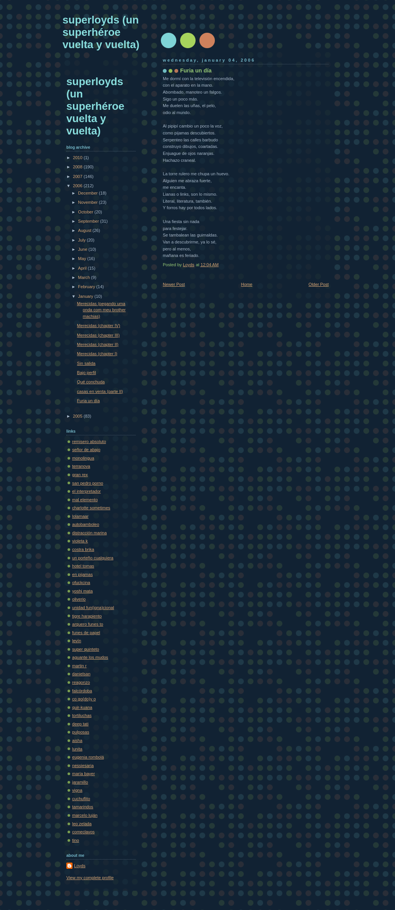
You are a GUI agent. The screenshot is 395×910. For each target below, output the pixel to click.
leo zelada (81, 823)
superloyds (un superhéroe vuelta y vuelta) (100, 32)
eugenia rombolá (88, 757)
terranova (81, 466)
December (88, 193)
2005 (78, 416)
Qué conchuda (91, 381)
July (82, 240)
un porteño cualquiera (92, 558)
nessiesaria (83, 765)
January (86, 296)
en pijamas (82, 574)
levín (76, 640)
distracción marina (89, 533)
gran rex (80, 474)
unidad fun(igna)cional (93, 607)
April (83, 268)
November (88, 202)
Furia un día (88, 400)
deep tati (80, 724)
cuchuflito (81, 798)
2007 (78, 176)
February (87, 286)
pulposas (80, 732)
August (85, 230)
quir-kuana (82, 707)
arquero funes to (87, 624)
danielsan (81, 674)
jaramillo (80, 782)
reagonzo (81, 682)
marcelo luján (85, 815)
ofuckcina (81, 582)
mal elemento (85, 499)
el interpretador (86, 491)
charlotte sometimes (91, 507)
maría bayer (83, 773)
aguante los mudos (90, 657)
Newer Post (174, 284)
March (84, 277)
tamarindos (82, 806)
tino (75, 840)
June (83, 249)
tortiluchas (81, 715)
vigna (77, 790)
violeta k (80, 541)
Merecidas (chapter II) (97, 344)
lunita (77, 749)
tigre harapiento (87, 616)
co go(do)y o (84, 699)
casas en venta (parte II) (100, 391)
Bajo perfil (86, 372)
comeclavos (83, 831)
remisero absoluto (89, 441)
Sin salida (86, 363)
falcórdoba (82, 690)
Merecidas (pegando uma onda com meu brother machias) (101, 310)
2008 (78, 167)
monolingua (83, 458)
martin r (79, 665)
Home (246, 284)
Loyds (79, 865)
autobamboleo (85, 524)
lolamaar (80, 516)
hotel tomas (83, 566)
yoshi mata (82, 591)
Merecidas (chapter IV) (98, 325)
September (89, 221)
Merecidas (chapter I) (97, 353)
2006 (78, 185)
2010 (78, 157)
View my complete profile (90, 877)
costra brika (83, 549)
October (86, 212)
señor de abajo (86, 449)
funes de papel (86, 632)
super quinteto (85, 649)
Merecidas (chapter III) (98, 335)
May (82, 258)
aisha (77, 740)
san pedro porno (87, 483)
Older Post (319, 284)
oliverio (79, 599)
